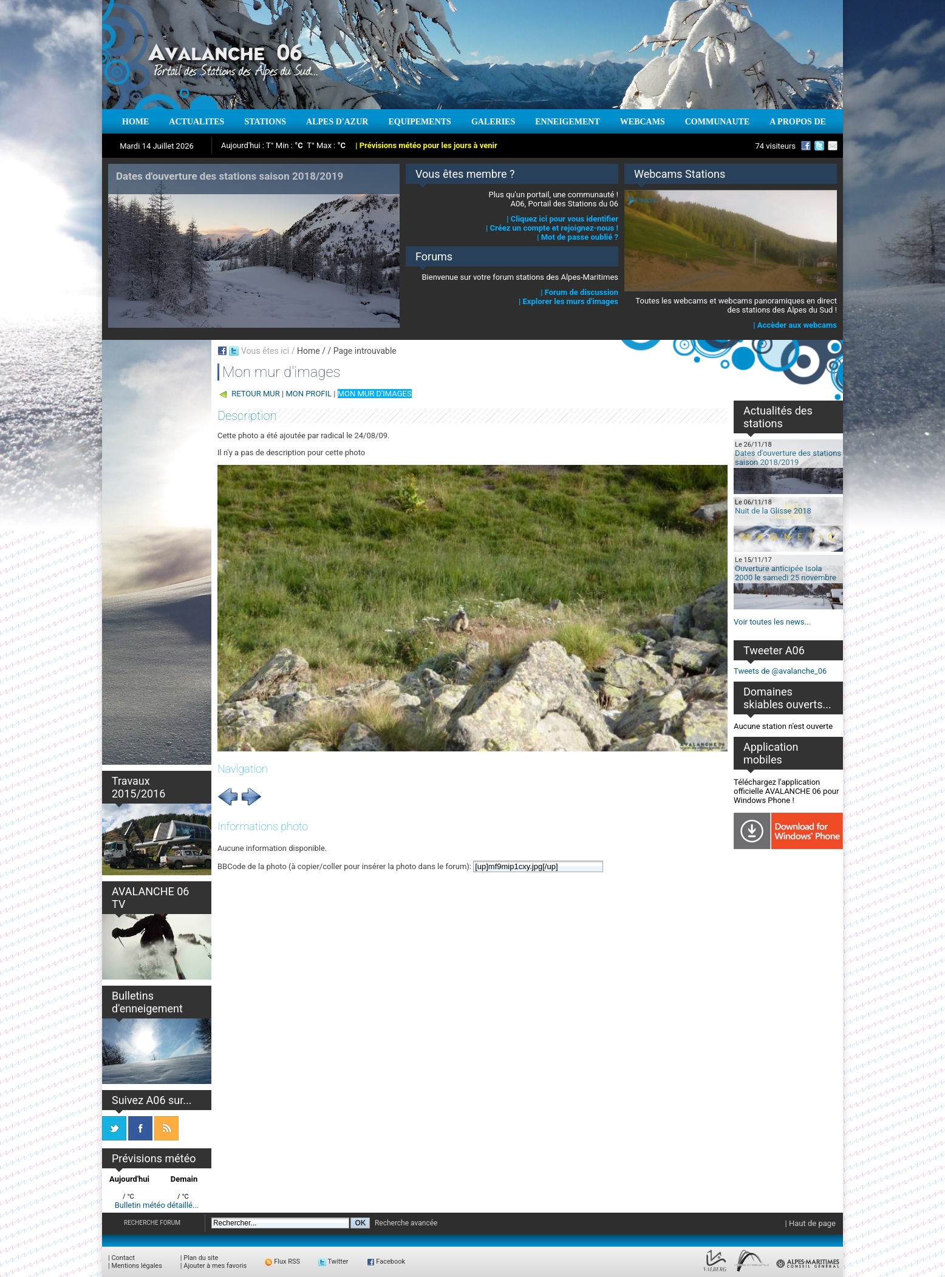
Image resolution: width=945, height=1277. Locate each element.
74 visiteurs (775, 146)
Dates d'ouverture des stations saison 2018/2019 (788, 458)
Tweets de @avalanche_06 (780, 671)
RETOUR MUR (255, 393)
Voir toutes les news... (772, 621)
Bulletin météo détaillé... (157, 1205)
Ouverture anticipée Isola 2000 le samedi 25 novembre (785, 573)
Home (308, 351)
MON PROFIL (308, 393)
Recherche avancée (406, 1223)
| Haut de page (810, 1223)
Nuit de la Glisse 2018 (773, 510)
